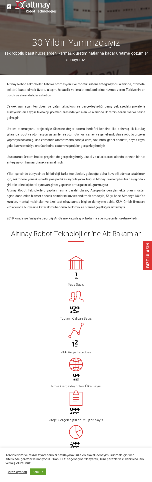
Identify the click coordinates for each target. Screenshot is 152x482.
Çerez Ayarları (17, 472)
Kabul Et (38, 472)
